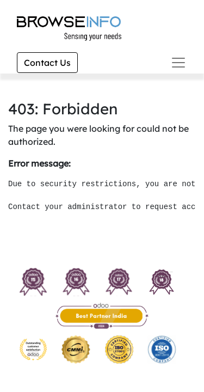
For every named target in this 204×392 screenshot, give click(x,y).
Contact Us (47, 62)
